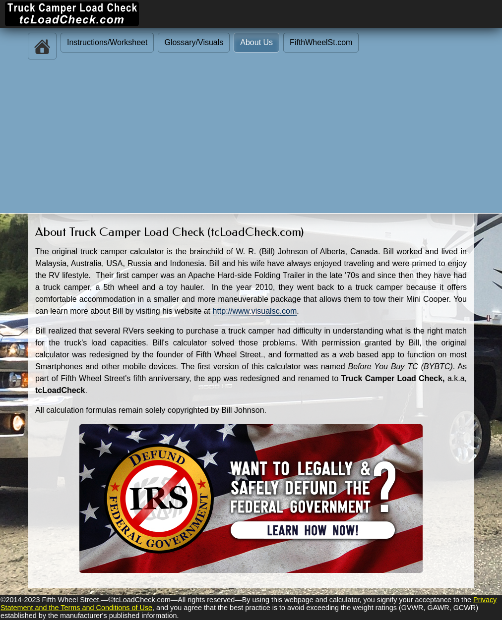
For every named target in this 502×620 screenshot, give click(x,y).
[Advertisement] (251, 138)
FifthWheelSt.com (321, 42)
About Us (256, 42)
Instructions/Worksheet (107, 42)
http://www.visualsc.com (255, 311)
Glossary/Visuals (193, 42)
